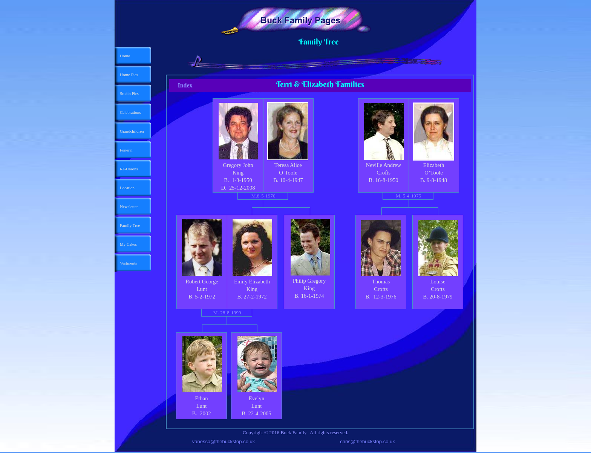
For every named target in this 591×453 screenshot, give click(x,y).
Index (185, 85)
